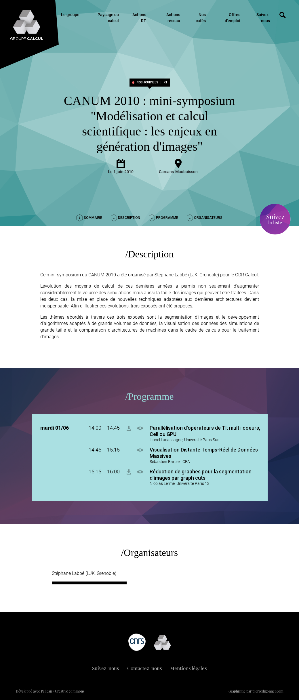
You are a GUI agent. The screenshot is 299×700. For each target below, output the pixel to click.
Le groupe (70, 14)
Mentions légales (188, 668)
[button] (143, 428)
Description (125, 218)
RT (165, 82)
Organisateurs (204, 218)
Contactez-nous (144, 668)
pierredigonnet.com (267, 691)
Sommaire (89, 218)
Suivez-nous (263, 17)
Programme (163, 218)
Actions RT (139, 17)
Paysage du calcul (108, 17)
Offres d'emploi (232, 17)
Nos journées (147, 82)
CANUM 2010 (102, 275)
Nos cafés (201, 17)
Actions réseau (173, 17)
